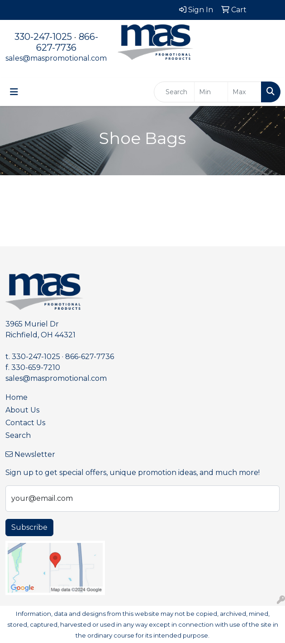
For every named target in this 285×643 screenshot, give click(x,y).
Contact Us (25, 422)
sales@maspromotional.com (56, 58)
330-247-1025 (43, 36)
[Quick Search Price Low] (211, 92)
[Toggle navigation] (14, 92)
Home (16, 397)
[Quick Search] (174, 92)
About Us (22, 410)
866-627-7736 (67, 42)
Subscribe (29, 527)
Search (18, 435)
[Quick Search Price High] (244, 92)
